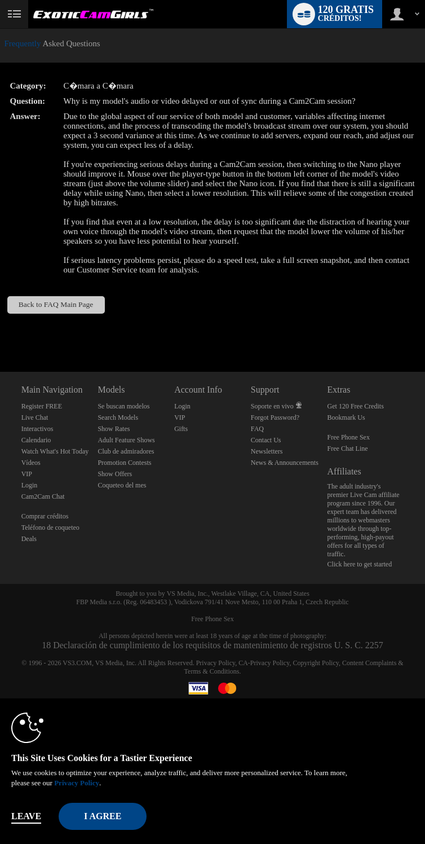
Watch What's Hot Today (55, 451)
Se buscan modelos (123, 406)
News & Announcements (284, 463)
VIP (26, 474)
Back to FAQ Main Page (56, 304)
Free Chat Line (347, 448)
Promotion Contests (124, 463)
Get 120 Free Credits (355, 406)
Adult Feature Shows (126, 440)
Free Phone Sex (348, 437)
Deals (29, 539)
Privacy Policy (216, 663)
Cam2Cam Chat (43, 496)
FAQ (257, 429)
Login (29, 485)
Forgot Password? (275, 417)
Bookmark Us (346, 417)
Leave (26, 816)
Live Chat (34, 417)
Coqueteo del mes (122, 485)
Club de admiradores (126, 451)
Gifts (181, 429)
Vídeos (31, 463)
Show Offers (115, 474)
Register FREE (41, 406)
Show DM (0, 329)
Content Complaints (369, 663)
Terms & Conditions (212, 671)
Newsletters (267, 451)
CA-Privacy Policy (263, 663)
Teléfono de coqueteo (50, 527)
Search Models (118, 417)
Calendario (36, 440)
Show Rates (114, 429)
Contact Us (266, 440)
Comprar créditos (45, 516)
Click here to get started (359, 564)
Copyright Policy (316, 663)
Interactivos (37, 429)
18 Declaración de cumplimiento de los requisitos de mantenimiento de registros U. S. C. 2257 (212, 645)
